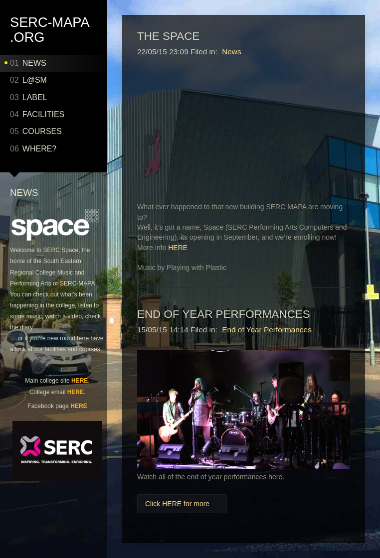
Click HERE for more (177, 504)
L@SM (28, 80)
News (231, 51)
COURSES (36, 131)
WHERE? (33, 148)
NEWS (28, 63)
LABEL (28, 97)
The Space (168, 36)
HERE (79, 380)
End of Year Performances (223, 314)
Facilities (37, 114)
